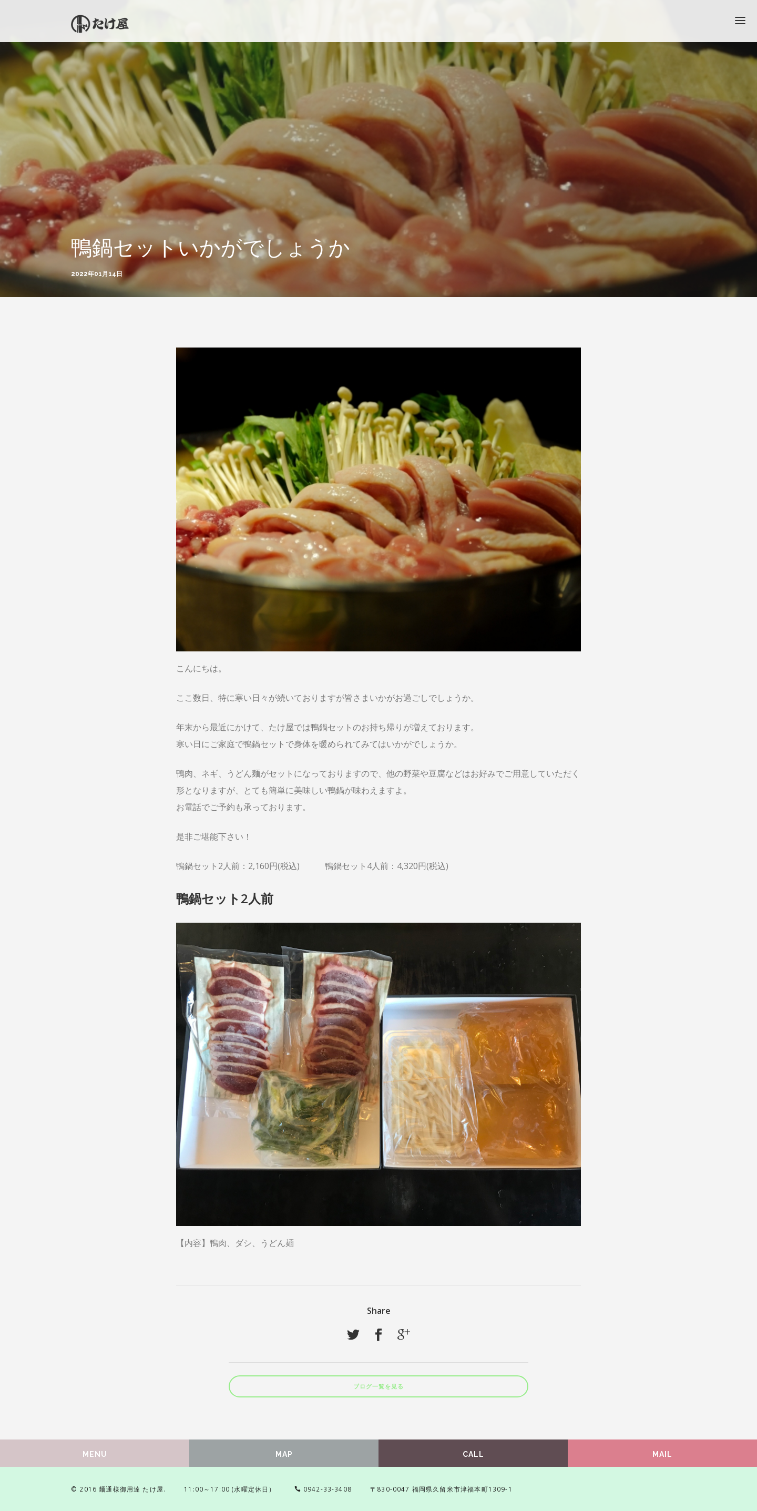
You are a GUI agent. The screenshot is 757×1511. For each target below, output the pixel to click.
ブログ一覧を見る (378, 1386)
